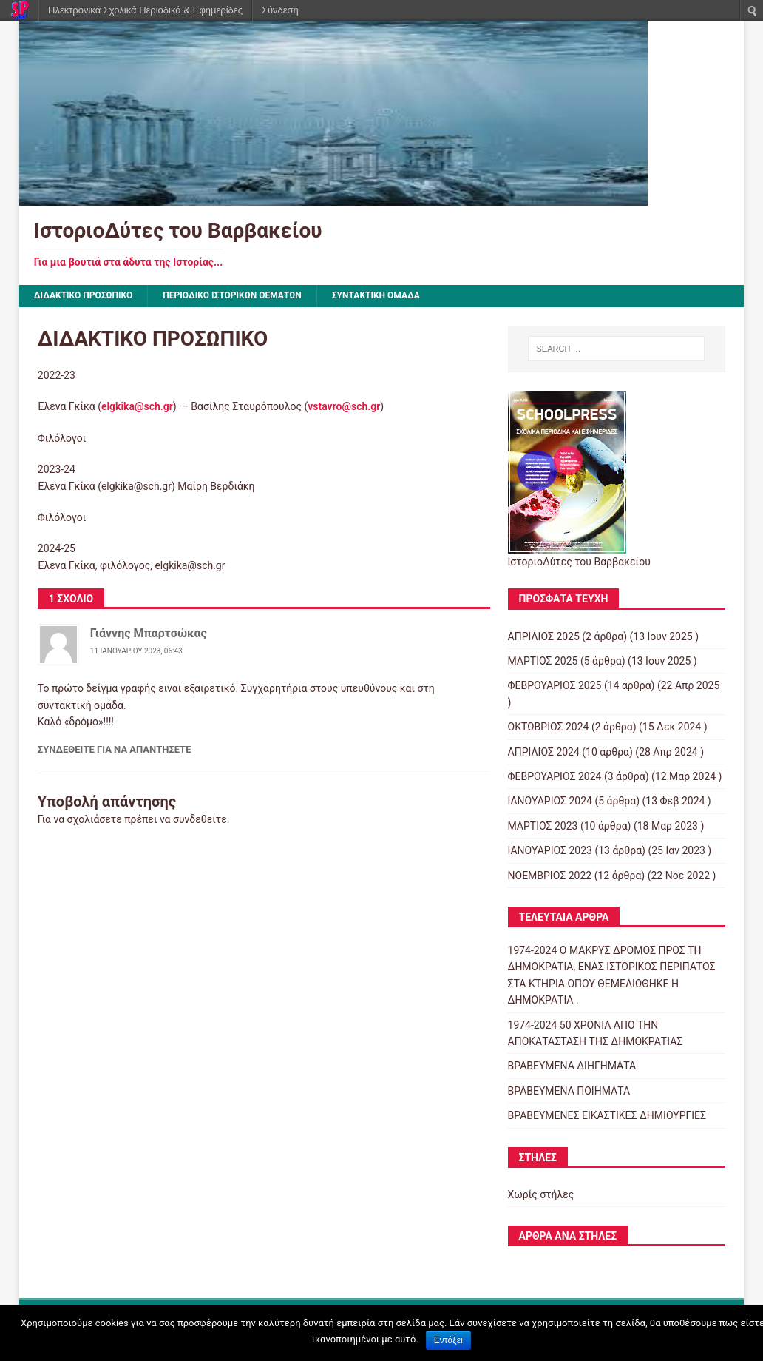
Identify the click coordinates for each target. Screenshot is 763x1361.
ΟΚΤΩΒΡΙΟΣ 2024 (548, 727)
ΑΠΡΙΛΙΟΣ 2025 (544, 636)
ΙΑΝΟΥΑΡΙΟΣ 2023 (550, 850)
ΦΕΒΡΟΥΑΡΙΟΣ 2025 (555, 685)
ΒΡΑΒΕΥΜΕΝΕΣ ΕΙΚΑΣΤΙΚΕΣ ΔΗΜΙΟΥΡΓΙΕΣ (607, 1115)
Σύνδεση (280, 10)
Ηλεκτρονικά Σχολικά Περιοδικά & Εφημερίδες (145, 10)
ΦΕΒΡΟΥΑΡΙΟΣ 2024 (555, 776)
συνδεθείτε (200, 819)
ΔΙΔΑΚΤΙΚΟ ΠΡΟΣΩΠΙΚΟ (83, 295)
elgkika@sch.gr (137, 406)
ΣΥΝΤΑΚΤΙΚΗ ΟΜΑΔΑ (376, 295)
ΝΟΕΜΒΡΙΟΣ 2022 (550, 875)
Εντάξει (448, 1340)
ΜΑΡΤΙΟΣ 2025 (543, 661)
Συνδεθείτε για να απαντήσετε (114, 749)
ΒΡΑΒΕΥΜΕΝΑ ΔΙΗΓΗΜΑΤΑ (572, 1066)
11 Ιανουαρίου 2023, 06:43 (136, 651)
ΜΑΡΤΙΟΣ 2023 (543, 826)
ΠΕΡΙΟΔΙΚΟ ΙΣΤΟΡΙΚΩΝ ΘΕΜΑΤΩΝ (232, 295)
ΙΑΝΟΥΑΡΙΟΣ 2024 (550, 801)
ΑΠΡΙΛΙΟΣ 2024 (544, 752)
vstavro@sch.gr (344, 406)
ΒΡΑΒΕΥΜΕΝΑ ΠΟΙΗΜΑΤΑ (569, 1091)
